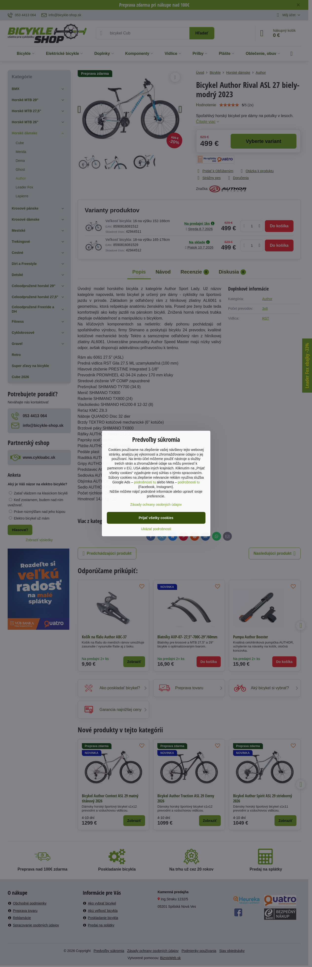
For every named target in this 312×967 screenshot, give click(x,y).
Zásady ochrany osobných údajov (156, 505)
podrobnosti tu (145, 482)
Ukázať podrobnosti (156, 529)
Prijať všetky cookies (156, 518)
